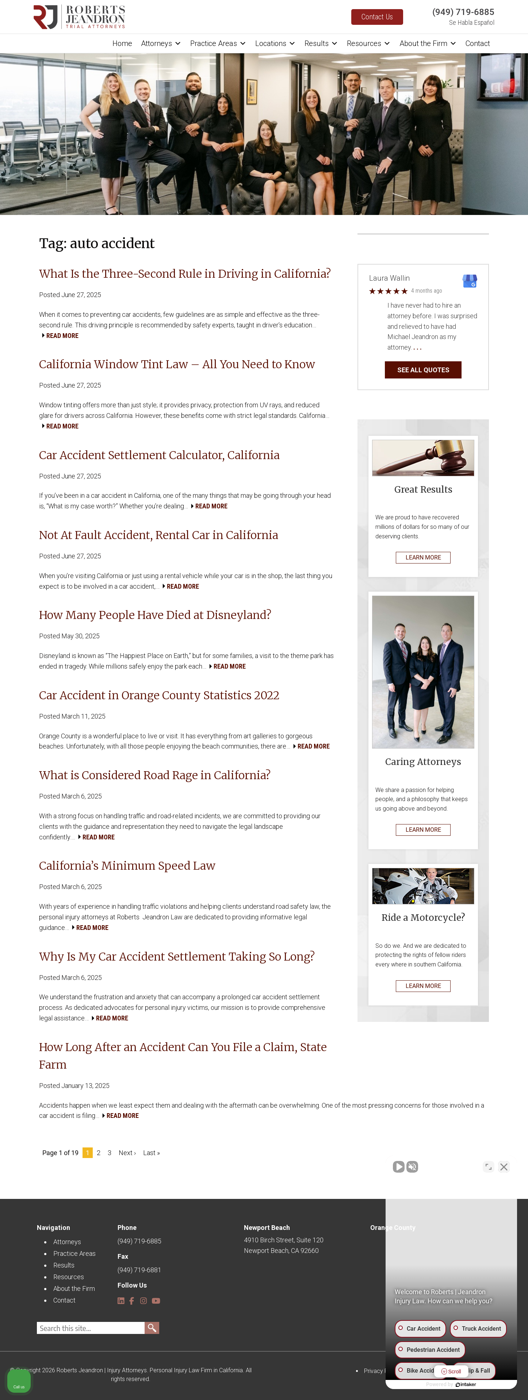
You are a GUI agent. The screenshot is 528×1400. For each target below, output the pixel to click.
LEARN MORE (423, 557)
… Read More (441, 347)
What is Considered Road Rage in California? (156, 775)
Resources (369, 43)
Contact (478, 43)
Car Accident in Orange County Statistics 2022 (159, 695)
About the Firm (428, 43)
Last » (151, 1153)
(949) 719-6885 (463, 12)
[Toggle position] (488, 1167)
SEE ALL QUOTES (423, 370)
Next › (127, 1153)
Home (122, 43)
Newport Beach (267, 1227)
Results (321, 43)
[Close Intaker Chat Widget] (504, 1167)
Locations (275, 43)
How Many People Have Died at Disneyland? (155, 615)
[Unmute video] (399, 1167)
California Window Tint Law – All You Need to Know (177, 364)
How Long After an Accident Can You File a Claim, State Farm (183, 1056)
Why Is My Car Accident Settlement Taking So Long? (177, 957)
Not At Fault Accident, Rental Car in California (158, 535)
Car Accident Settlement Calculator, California (159, 455)
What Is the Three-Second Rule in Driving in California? (185, 274)
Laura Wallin (389, 278)
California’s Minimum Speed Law (127, 866)
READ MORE (62, 335)
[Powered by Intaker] (466, 1384)
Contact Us (377, 16)
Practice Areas (218, 43)
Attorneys (161, 43)
